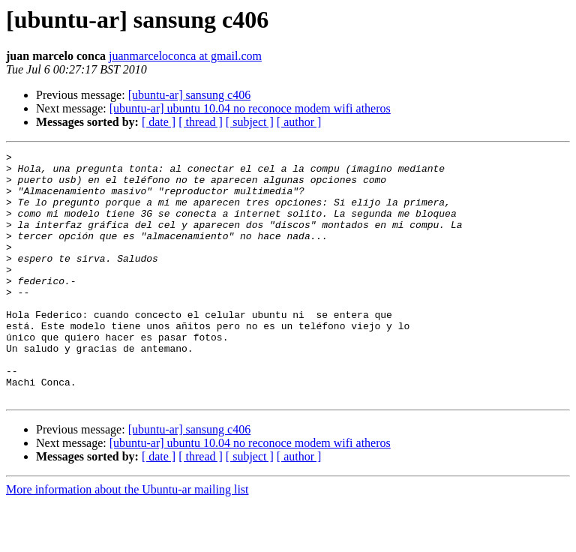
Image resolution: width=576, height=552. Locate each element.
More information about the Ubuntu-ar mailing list (127, 538)
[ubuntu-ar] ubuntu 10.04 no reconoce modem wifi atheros (250, 108)
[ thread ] (200, 122)
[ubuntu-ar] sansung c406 (189, 94)
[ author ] (299, 122)
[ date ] (159, 122)
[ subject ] (250, 122)
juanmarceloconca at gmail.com (185, 56)
